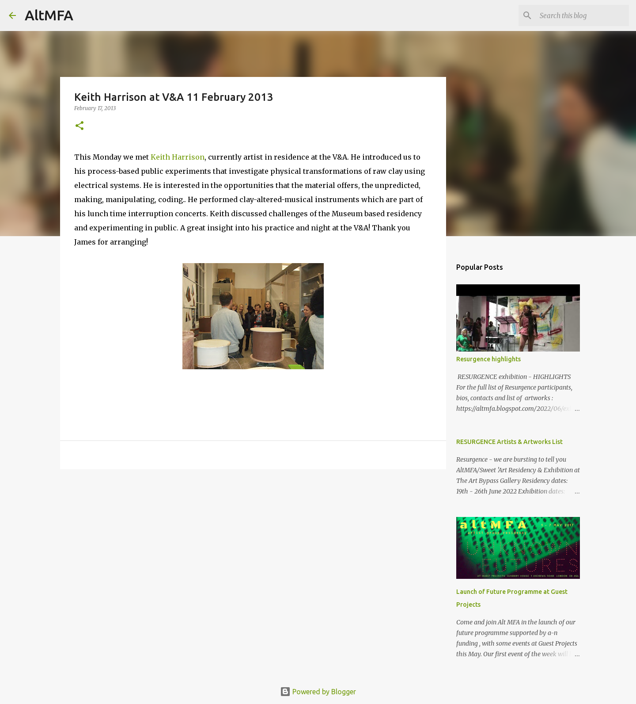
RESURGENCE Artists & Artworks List (509, 441)
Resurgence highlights (488, 359)
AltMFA (49, 15)
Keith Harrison (177, 157)
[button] (79, 126)
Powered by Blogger (318, 692)
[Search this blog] (582, 15)
